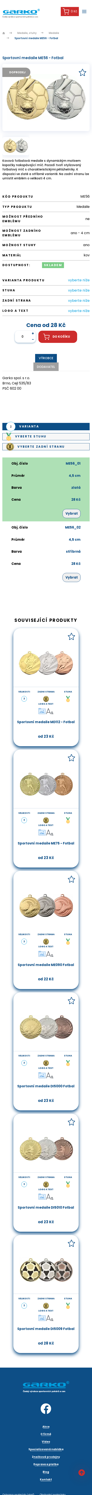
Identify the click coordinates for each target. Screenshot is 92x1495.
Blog (46, 1472)
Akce (46, 1426)
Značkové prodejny (46, 1457)
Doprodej (17, 72)
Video (46, 1441)
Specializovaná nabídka (46, 1449)
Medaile (54, 33)
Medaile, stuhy (27, 33)
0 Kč (70, 11)
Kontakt (46, 1479)
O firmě (46, 1434)
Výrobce (46, 358)
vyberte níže (79, 280)
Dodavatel (46, 367)
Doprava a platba (46, 1464)
